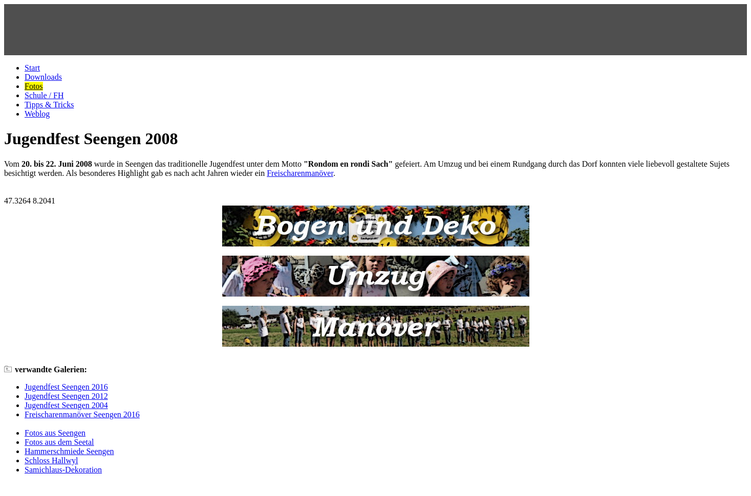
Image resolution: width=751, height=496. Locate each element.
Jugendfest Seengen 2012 (66, 396)
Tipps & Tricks (49, 104)
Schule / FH (44, 95)
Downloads (43, 77)
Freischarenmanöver (300, 173)
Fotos (34, 86)
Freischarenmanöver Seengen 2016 (82, 414)
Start (32, 67)
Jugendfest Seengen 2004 (66, 405)
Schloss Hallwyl (51, 460)
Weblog (37, 113)
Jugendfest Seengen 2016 (66, 386)
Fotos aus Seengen (55, 433)
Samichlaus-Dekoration (63, 469)
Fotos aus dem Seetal (59, 442)
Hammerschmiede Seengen (69, 451)
